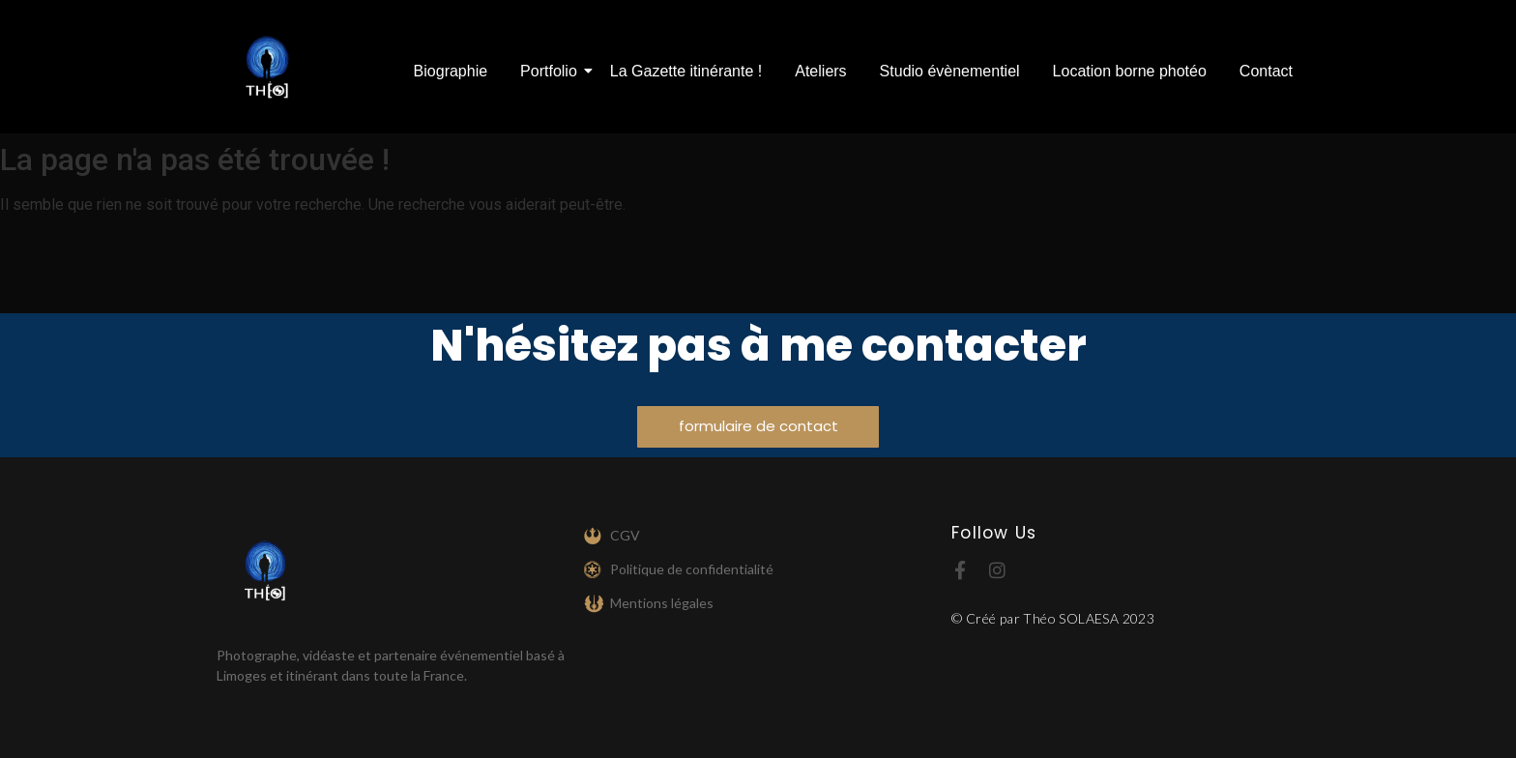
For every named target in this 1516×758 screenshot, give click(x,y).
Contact (1266, 71)
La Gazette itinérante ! (686, 71)
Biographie (451, 71)
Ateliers (820, 71)
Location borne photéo (1130, 71)
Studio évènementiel (950, 71)
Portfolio (552, 71)
